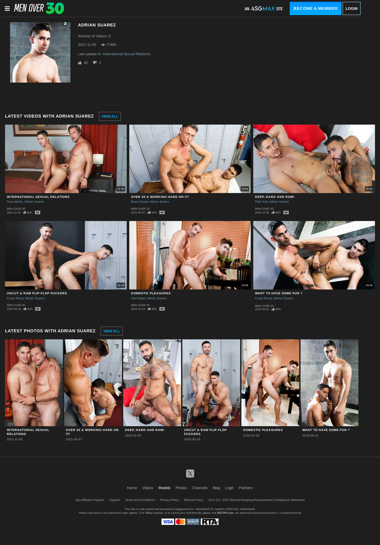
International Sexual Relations (126, 54)
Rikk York (261, 201)
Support (114, 500)
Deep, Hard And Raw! (274, 197)
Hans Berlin (15, 201)
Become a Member (315, 8)
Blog (216, 488)
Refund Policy (193, 500)
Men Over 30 (16, 208)
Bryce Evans (139, 201)
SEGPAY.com (225, 512)
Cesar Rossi (15, 298)
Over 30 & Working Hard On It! (160, 197)
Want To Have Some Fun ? (279, 293)
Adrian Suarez (34, 201)
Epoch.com (100, 512)
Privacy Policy (169, 500)
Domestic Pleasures (151, 293)
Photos (181, 488)
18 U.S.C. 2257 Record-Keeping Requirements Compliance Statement (256, 500)
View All (110, 116)
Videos (147, 488)
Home (132, 488)
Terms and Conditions (140, 500)
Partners (246, 488)
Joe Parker (138, 298)
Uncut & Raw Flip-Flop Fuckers (37, 293)
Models (164, 488)
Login (352, 8)
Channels (200, 488)
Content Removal (290, 512)
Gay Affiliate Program (89, 500)
